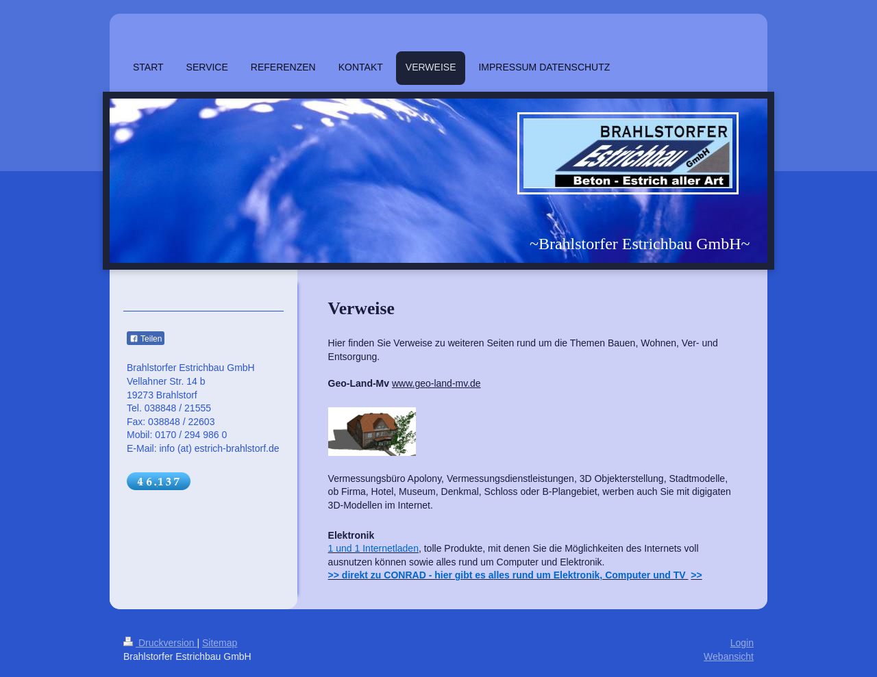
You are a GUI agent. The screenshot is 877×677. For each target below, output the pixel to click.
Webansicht (729, 656)
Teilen (145, 339)
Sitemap (219, 642)
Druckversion (160, 642)
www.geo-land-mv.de (436, 383)
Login (742, 642)
